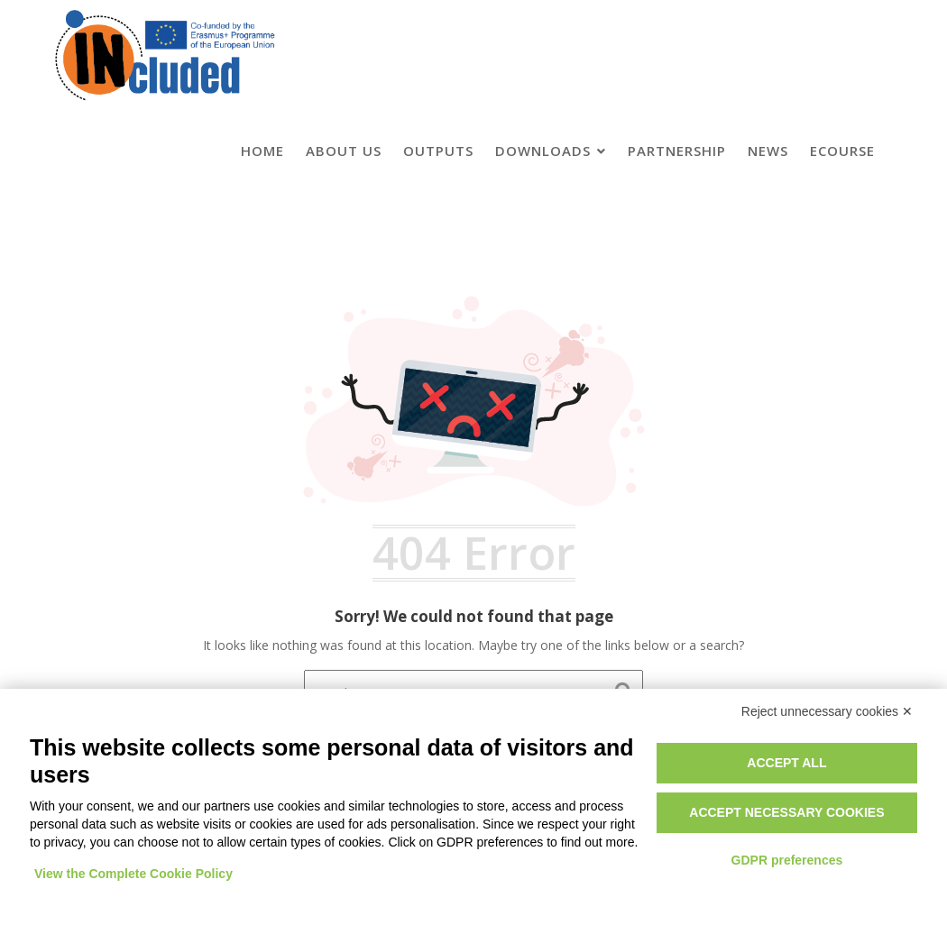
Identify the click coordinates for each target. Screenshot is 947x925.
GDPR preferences (787, 860)
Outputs (438, 151)
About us (344, 151)
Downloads (543, 151)
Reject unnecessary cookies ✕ (827, 711)
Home (262, 151)
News (768, 151)
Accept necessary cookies (786, 812)
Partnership (677, 151)
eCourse (842, 151)
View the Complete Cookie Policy (133, 873)
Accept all (786, 763)
